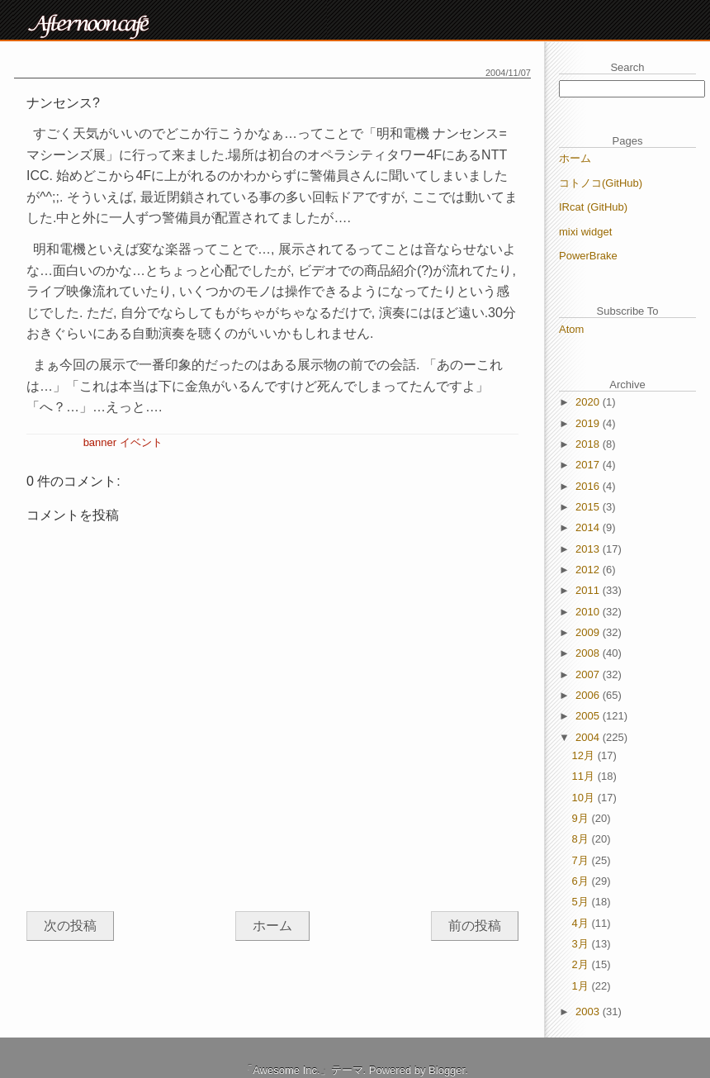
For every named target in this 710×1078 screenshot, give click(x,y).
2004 (589, 737)
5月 (582, 901)
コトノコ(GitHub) (600, 183)
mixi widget (585, 232)
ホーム (272, 926)
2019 (589, 423)
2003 (589, 1011)
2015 (589, 507)
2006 (589, 695)
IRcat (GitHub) (593, 207)
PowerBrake (588, 255)
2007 (589, 674)
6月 (582, 881)
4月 (582, 923)
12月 (585, 755)
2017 (589, 464)
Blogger (446, 1070)
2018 (589, 444)
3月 (582, 944)
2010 (589, 611)
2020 (589, 402)
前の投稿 (474, 926)
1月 (582, 986)
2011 (589, 590)
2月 (582, 964)
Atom (571, 329)
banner (99, 442)
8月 (582, 839)
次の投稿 (70, 926)
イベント (141, 442)
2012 (589, 569)
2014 (589, 527)
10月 (585, 797)
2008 (589, 653)
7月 (582, 860)
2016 (589, 486)
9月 (582, 818)
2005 (589, 716)
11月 (585, 776)
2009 (589, 632)
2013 (589, 549)
